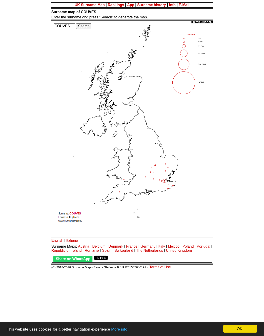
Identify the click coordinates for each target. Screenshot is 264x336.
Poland (188, 246)
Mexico (173, 246)
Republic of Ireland (66, 250)
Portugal (203, 246)
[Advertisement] (132, 302)
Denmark (115, 246)
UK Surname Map (90, 5)
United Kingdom (179, 250)
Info (172, 5)
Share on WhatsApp (73, 259)
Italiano (72, 240)
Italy (161, 246)
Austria (83, 246)
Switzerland (124, 250)
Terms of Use (160, 267)
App (130, 5)
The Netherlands (149, 250)
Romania (92, 250)
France (131, 246)
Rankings (116, 5)
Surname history (151, 5)
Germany (147, 246)
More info (119, 329)
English (57, 240)
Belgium (98, 246)
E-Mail (184, 5)
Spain (107, 250)
